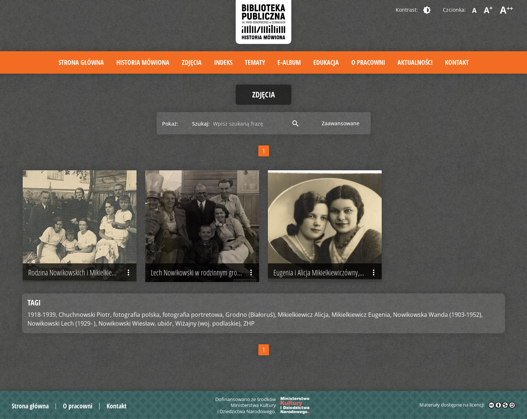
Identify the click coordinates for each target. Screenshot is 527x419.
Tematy (255, 62)
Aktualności (415, 62)
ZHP (249, 326)
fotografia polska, (137, 317)
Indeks (223, 62)
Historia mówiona (142, 62)
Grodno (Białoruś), (250, 317)
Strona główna (81, 62)
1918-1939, (42, 317)
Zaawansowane (340, 123)
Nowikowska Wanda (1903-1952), (438, 317)
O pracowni (368, 62)
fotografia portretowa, (193, 317)
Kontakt (457, 62)
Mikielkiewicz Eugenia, (362, 317)
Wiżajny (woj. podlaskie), (208, 326)
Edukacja (326, 62)
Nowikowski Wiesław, (127, 326)
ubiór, (165, 326)
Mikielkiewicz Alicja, (304, 317)
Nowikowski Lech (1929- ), (62, 326)
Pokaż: (170, 123)
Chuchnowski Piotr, (85, 317)
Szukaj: (201, 123)
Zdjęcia (192, 62)
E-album (289, 62)
